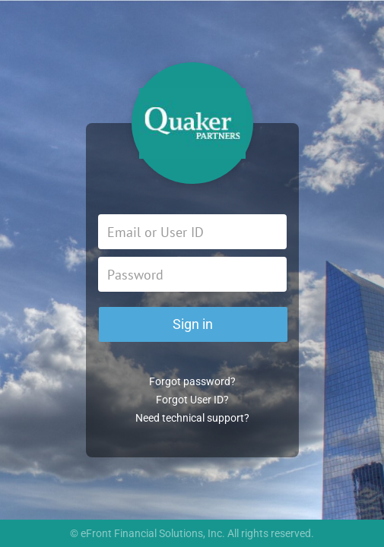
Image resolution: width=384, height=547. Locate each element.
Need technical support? (192, 418)
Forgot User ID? (192, 400)
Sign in (193, 324)
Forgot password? (192, 381)
